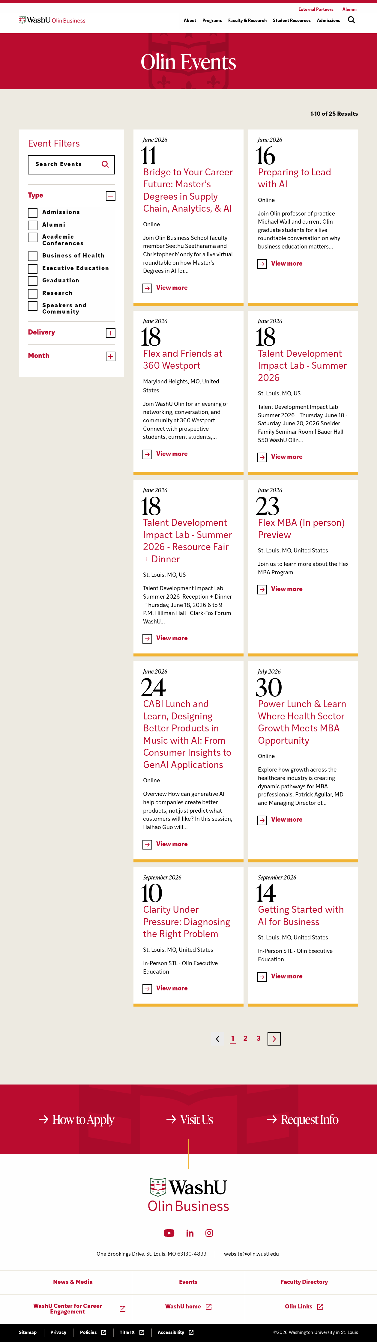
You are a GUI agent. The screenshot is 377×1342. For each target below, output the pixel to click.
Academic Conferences (56, 240)
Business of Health (66, 256)
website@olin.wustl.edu (251, 1254)
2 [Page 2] (245, 1039)
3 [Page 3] (258, 1039)
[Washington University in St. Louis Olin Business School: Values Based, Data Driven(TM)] (188, 1209)
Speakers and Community (57, 309)
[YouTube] (169, 1235)
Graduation (54, 281)
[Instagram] (209, 1235)
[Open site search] (351, 19)
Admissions (54, 213)
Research (50, 293)
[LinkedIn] (190, 1235)
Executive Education (68, 269)
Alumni (47, 225)
